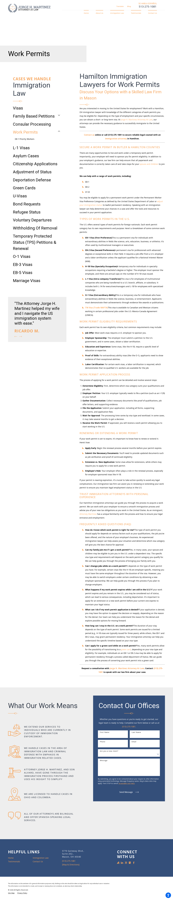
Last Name (136, 732)
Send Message (129, 792)
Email (134, 742)
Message (103, 760)
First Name (104, 732)
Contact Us (38, 861)
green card (126, 649)
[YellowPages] (126, 863)
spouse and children (149, 164)
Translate (120, 6)
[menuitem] (88, 13)
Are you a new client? (109, 751)
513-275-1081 (147, 6)
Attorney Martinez (88, 514)
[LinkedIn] (122, 863)
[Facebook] (134, 863)
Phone (102, 742)
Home (11, 858)
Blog (129, 6)
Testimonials (14, 861)
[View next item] (20, 336)
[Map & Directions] (70, 864)
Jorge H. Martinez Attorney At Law (136, 119)
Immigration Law (41, 858)
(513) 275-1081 (128, 726)
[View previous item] (15, 336)
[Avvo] (118, 863)
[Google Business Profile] (130, 863)
